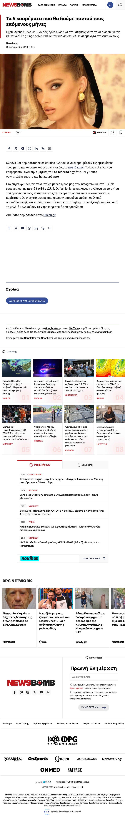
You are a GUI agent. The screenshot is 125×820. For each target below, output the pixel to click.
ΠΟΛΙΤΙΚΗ (74, 5)
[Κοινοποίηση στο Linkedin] (36, 149)
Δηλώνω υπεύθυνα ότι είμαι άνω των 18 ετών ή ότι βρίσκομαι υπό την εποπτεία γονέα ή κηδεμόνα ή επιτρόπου (93, 695)
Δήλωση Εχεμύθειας (42, 723)
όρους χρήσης (76, 688)
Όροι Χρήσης (22, 723)
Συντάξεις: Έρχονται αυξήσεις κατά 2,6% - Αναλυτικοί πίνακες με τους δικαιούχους (76, 386)
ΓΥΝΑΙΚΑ (6, 132)
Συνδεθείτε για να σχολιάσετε (27, 300)
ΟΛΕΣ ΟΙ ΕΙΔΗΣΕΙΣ (46, 5)
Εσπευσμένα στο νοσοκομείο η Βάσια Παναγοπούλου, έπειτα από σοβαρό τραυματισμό (108, 433)
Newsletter (30, 338)
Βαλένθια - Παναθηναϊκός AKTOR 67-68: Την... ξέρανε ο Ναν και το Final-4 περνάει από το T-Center (15, 433)
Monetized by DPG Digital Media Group (72, 782)
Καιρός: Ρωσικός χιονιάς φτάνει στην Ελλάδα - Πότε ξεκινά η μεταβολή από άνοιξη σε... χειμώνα (109, 387)
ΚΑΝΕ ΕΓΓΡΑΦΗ (93, 707)
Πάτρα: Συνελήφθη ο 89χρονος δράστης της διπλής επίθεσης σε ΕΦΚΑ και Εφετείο (17, 619)
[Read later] (121, 132)
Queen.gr (49, 215)
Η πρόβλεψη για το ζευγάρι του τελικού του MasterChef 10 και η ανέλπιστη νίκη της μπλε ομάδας (54, 621)
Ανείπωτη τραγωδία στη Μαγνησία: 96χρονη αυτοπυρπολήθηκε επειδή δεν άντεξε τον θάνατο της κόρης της (46, 387)
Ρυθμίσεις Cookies (91, 723)
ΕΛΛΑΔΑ (62, 5)
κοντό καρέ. (76, 167)
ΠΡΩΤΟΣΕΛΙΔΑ (89, 5)
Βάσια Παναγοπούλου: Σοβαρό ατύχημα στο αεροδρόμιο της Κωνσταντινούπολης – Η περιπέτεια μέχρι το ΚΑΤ (90, 623)
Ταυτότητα (7, 723)
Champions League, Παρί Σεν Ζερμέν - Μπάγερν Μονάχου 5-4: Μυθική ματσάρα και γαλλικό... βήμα (61, 480)
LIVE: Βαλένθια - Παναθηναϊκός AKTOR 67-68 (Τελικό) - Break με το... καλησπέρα (60, 544)
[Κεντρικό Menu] (120, 5)
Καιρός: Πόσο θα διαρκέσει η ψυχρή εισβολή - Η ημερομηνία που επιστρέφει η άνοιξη (15, 387)
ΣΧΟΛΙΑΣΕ (99, 132)
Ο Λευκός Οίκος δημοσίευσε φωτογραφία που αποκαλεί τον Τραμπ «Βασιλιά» (59, 496)
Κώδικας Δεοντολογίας (67, 723)
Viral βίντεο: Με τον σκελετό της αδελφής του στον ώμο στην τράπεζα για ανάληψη (45, 431)
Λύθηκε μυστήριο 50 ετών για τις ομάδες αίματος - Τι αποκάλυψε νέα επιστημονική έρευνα (60, 528)
